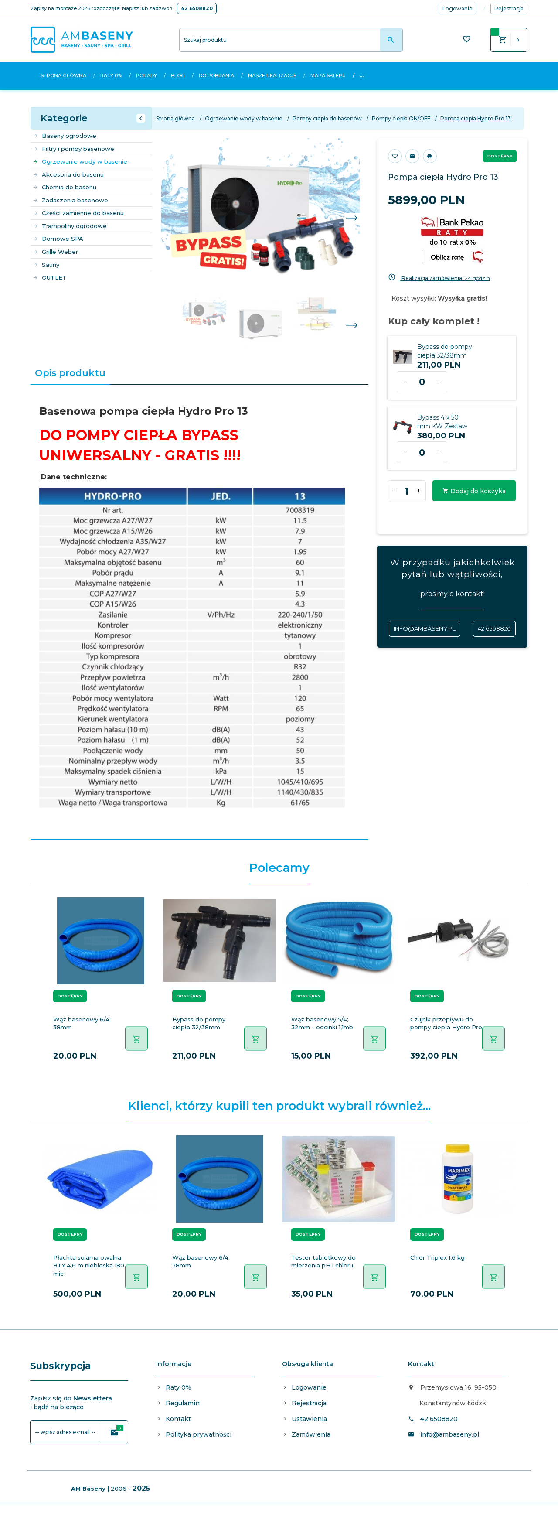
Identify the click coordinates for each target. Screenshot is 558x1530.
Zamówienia (311, 1434)
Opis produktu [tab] (70, 372)
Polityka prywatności (198, 1434)
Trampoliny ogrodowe (70, 225)
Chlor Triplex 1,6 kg (437, 1257)
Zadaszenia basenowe (70, 200)
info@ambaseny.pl (425, 628)
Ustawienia (309, 1419)
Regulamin (183, 1403)
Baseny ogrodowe (64, 135)
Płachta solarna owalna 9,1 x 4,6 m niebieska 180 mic (88, 1265)
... (362, 75)
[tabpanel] (199, 612)
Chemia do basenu (64, 187)
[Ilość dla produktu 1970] (422, 452)
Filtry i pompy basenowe (73, 148)
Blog (178, 75)
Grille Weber (55, 251)
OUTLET (50, 277)
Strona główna (63, 75)
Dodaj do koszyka (474, 491)
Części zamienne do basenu (78, 212)
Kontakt (178, 1419)
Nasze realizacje (272, 75)
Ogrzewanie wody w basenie (80, 161)
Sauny (46, 264)
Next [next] (352, 326)
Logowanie (309, 1387)
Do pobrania (216, 75)
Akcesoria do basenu (68, 174)
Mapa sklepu (328, 75)
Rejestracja (309, 1403)
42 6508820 (197, 8)
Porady (146, 75)
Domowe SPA (58, 238)
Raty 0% (111, 75)
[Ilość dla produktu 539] (422, 382)
